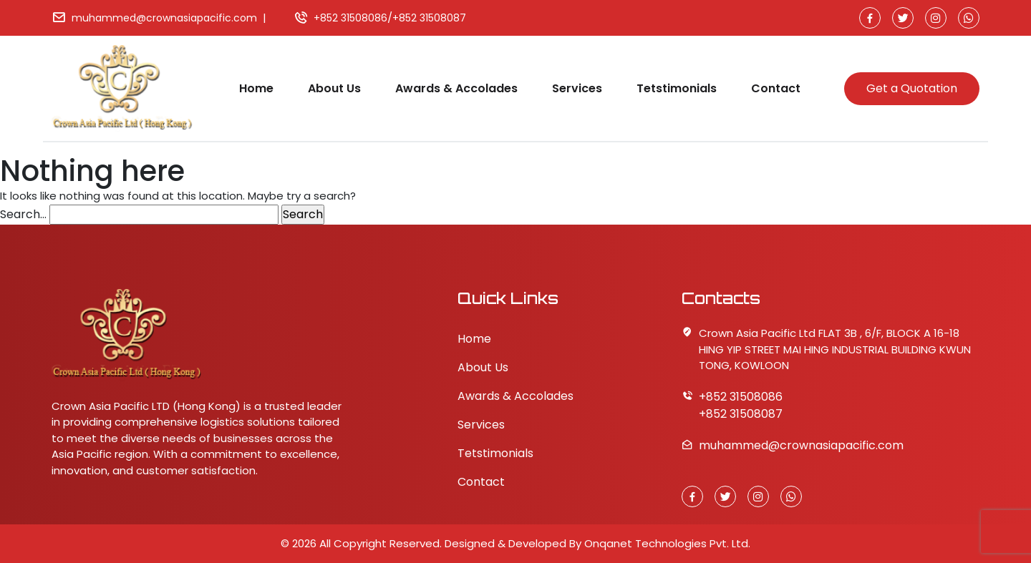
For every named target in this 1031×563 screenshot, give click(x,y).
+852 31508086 (350, 18)
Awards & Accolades (456, 88)
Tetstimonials (676, 88)
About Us (334, 88)
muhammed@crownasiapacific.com (164, 18)
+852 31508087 (429, 18)
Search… (23, 214)
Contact (775, 88)
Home (256, 88)
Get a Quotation (911, 88)
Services (577, 88)
